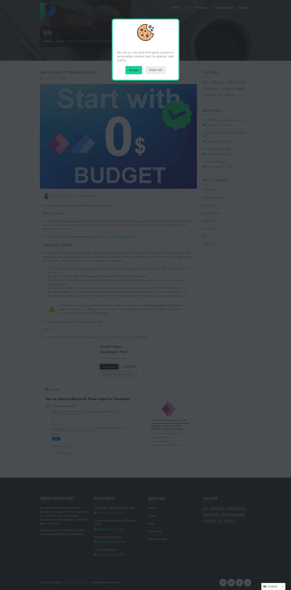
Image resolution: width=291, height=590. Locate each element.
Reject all (155, 69)
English (273, 586)
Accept (133, 70)
